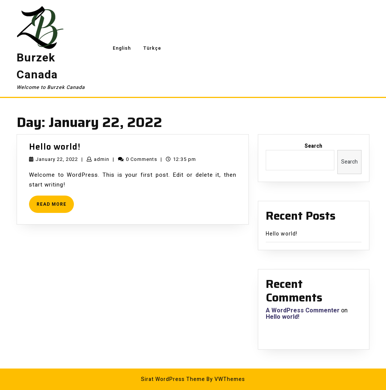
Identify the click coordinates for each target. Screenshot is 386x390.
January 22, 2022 (56, 159)
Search (313, 146)
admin (101, 159)
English (122, 48)
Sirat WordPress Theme (173, 379)
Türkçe (152, 48)
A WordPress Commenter (303, 310)
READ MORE (55, 206)
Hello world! (55, 146)
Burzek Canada (37, 66)
